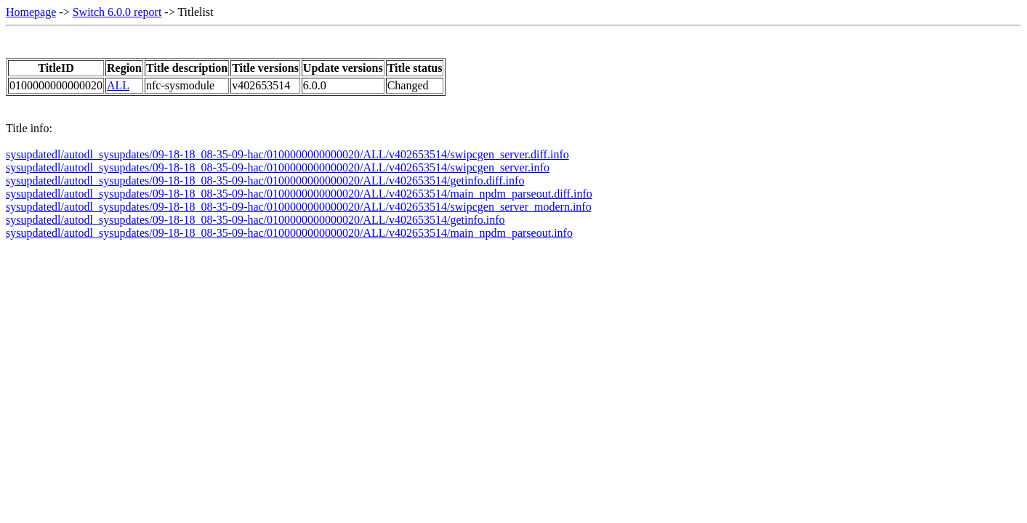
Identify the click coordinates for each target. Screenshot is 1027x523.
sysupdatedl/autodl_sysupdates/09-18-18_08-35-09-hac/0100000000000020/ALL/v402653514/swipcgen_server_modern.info (299, 206)
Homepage (31, 12)
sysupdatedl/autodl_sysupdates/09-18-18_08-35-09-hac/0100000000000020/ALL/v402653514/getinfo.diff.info (265, 180)
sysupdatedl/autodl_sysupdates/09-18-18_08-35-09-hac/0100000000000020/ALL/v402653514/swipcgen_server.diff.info (287, 154)
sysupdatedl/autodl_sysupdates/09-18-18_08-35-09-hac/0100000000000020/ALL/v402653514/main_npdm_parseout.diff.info (299, 193)
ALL (118, 85)
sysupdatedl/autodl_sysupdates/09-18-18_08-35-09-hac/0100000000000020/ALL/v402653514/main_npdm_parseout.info (289, 233)
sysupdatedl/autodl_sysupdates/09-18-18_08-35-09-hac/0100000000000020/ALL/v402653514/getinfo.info (255, 220)
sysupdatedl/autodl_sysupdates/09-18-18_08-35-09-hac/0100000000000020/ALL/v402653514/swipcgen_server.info (277, 167)
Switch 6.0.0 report (117, 12)
